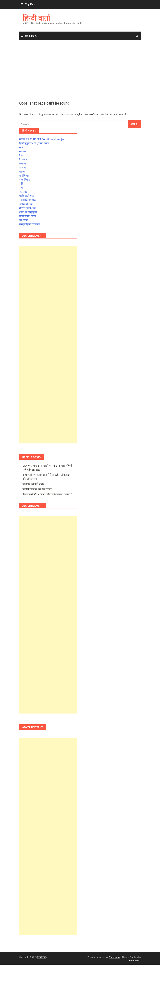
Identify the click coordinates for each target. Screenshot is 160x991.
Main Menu (31, 35)
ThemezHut (134, 960)
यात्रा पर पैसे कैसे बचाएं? (33, 484)
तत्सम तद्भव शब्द (27, 208)
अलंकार (23, 191)
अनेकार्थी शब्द (26, 204)
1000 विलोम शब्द (27, 200)
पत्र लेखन (23, 220)
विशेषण (23, 159)
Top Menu (30, 4)
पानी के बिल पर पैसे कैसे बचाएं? (37, 489)
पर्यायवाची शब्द (26, 196)
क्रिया (21, 155)
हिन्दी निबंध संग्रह (27, 216)
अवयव (22, 163)
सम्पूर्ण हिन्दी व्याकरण (29, 224)
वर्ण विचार (24, 175)
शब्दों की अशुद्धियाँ (28, 212)
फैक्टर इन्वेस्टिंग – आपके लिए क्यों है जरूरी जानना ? (47, 494)
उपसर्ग (22, 167)
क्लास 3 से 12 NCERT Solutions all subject (42, 139)
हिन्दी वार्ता (36, 17)
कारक (22, 171)
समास (22, 187)
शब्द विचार (24, 179)
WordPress (114, 956)
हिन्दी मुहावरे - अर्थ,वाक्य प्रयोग (34, 143)
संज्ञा (21, 147)
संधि (21, 183)
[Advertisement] (80, 70)
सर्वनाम (23, 151)
